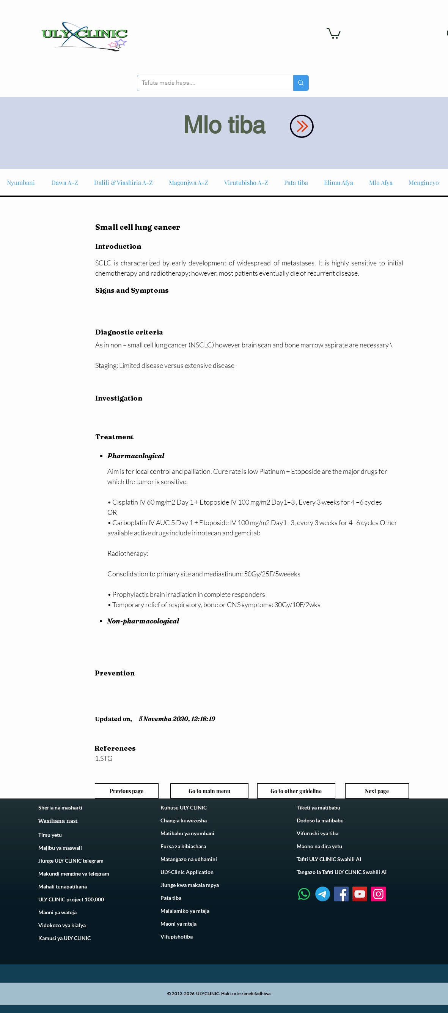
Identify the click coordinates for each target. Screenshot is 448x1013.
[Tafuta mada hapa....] (210, 83)
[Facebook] (341, 894)
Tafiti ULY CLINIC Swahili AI (329, 859)
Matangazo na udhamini (188, 859)
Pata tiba (170, 898)
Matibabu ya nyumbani (187, 833)
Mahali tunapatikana (62, 886)
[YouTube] (359, 894)
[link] (334, 33)
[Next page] (377, 790)
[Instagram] (378, 894)
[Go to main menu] (209, 790)
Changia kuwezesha (183, 820)
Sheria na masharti (60, 807)
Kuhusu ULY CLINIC (183, 807)
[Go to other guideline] (296, 790)
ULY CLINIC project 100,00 (69, 899)
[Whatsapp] (304, 894)
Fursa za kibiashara (183, 846)
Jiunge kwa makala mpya (189, 885)
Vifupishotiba (176, 936)
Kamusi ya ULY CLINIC (64, 938)
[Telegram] (322, 894)
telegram (98, 873)
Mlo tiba (224, 125)
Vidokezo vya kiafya (62, 925)
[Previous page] (127, 790)
